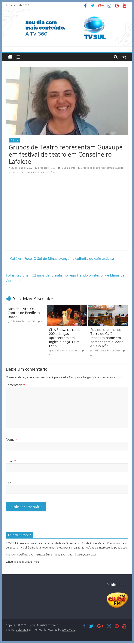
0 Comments (66, 167)
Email (11, 461)
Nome (11, 439)
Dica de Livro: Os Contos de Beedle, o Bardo (24, 312)
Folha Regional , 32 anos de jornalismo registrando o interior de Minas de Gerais (65, 278)
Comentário (15, 385)
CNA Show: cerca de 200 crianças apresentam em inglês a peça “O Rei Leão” (65, 337)
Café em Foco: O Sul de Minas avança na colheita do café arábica (60, 258)
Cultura (14, 140)
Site (8, 483)
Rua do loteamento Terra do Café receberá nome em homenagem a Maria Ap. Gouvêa (106, 337)
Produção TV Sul (47, 167)
